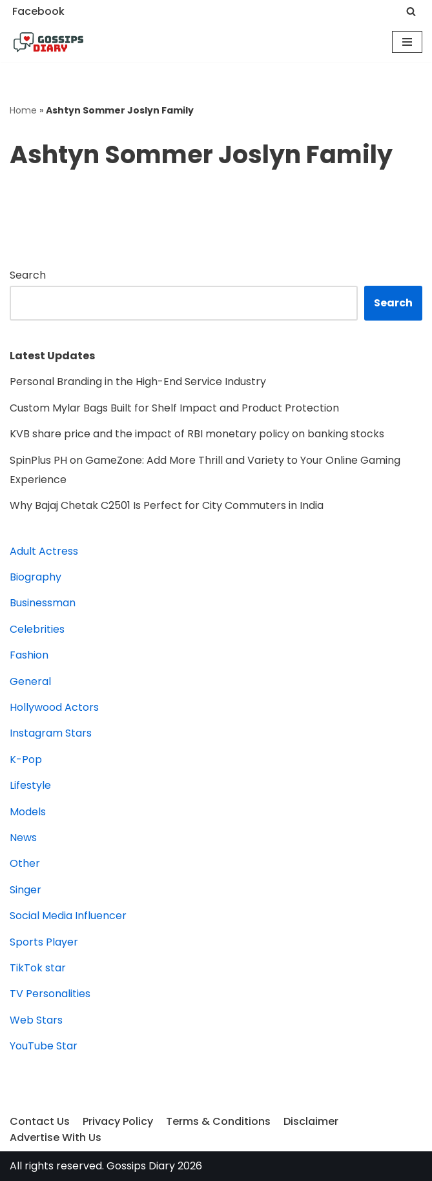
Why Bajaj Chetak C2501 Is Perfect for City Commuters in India (168, 505)
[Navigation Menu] (407, 42)
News (23, 837)
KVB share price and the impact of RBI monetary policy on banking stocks (197, 433)
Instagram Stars (51, 733)
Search (28, 275)
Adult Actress (44, 551)
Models (28, 811)
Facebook (38, 11)
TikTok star (38, 967)
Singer (25, 889)
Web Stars (36, 1020)
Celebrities (37, 629)
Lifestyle (30, 785)
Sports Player (44, 942)
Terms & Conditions (218, 1121)
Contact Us (40, 1121)
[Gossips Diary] (48, 43)
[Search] (411, 11)
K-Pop (26, 759)
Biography (35, 577)
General (30, 681)
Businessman (43, 602)
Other (25, 863)
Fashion (29, 655)
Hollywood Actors (54, 707)
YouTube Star (43, 1045)
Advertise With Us (55, 1137)
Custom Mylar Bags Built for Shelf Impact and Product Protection (174, 408)
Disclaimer (310, 1121)
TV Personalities (50, 993)
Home (23, 110)
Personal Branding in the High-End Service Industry (138, 381)
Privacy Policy (118, 1121)
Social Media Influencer (68, 915)
